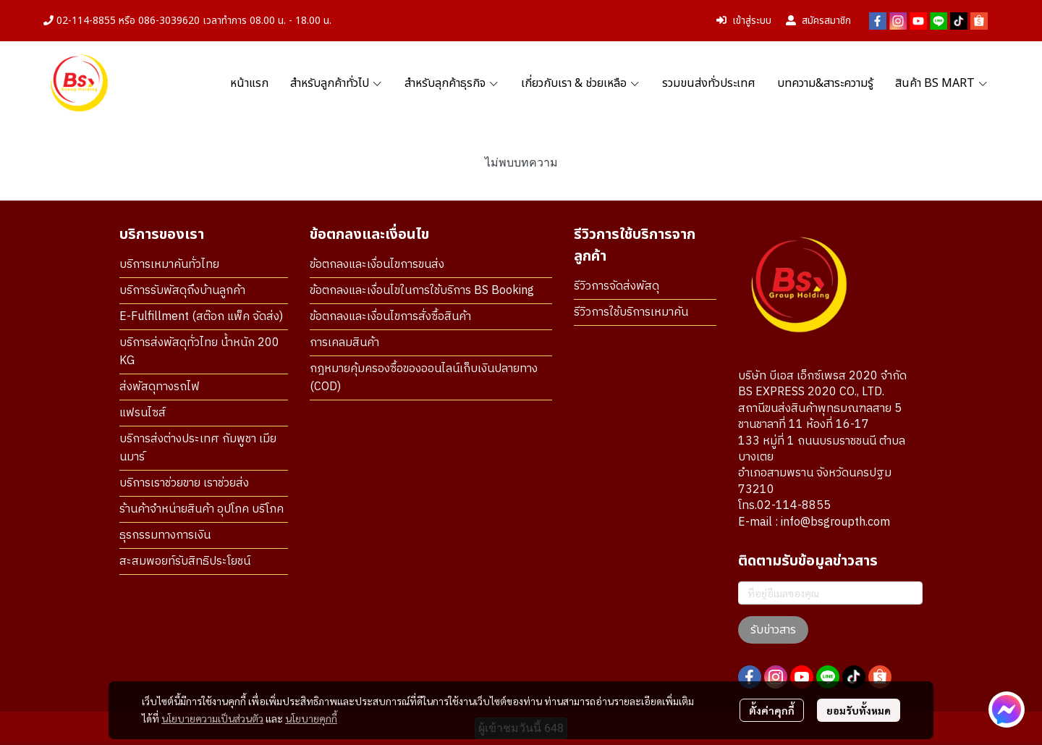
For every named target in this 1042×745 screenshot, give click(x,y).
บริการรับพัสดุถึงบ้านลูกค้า (182, 290)
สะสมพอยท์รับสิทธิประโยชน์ (184, 561)
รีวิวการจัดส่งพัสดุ (616, 286)
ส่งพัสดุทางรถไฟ (159, 387)
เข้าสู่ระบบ (743, 20)
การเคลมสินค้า (344, 343)
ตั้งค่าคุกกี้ (772, 710)
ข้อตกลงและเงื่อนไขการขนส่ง (377, 264)
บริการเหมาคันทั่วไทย (169, 264)
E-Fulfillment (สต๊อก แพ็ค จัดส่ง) (201, 317)
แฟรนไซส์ (142, 413)
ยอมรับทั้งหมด (858, 710)
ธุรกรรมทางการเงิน (165, 535)
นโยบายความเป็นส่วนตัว (212, 718)
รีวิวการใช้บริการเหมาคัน (631, 312)
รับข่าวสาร (773, 630)
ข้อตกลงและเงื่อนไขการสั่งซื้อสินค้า (390, 317)
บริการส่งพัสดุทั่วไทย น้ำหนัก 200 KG (199, 352)
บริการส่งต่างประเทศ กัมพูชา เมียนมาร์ (197, 448)
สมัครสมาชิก (818, 20)
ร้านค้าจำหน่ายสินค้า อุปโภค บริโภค (201, 509)
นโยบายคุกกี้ (311, 718)
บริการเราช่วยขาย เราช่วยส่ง (184, 483)
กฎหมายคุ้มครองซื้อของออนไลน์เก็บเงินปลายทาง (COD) (424, 378)
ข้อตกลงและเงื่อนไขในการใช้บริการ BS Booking (422, 290)
